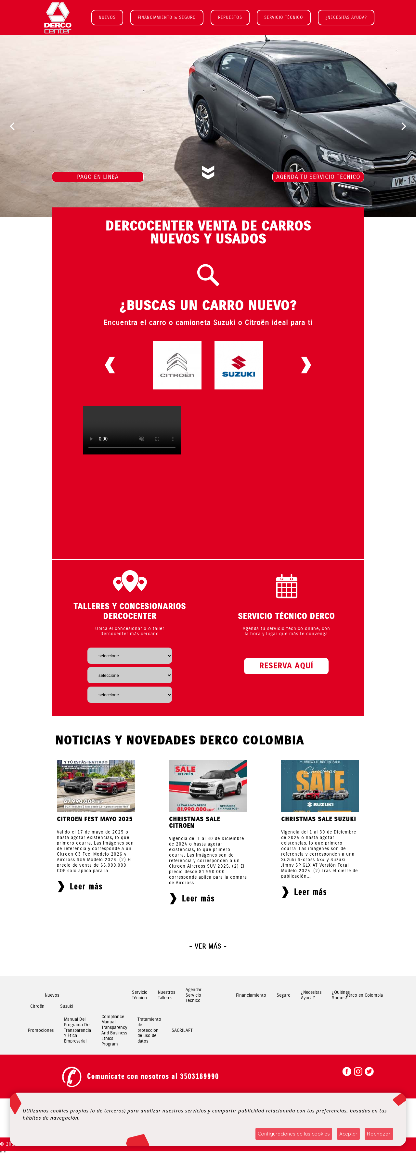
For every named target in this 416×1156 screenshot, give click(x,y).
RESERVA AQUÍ (286, 666)
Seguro (284, 995)
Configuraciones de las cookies (294, 1134)
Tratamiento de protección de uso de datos (149, 1030)
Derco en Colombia (364, 995)
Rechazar (379, 1134)
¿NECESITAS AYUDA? (346, 17)
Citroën (37, 1006)
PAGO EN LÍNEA (98, 176)
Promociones (41, 1030)
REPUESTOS (230, 17)
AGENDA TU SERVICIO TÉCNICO (318, 176)
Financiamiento (251, 995)
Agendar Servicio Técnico (194, 995)
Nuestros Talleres (166, 995)
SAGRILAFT (182, 1030)
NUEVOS (107, 17)
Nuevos (52, 995)
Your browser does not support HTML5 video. (132, 430)
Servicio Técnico (140, 995)
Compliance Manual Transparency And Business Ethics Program (114, 1030)
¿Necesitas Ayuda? (311, 995)
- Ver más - (208, 946)
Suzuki (66, 1006)
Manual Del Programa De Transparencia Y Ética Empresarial (77, 1030)
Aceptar (348, 1134)
